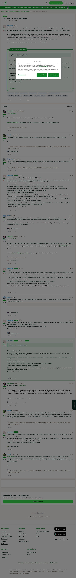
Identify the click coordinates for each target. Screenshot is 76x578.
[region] (38, 68)
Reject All (42, 75)
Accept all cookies (54, 75)
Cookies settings (22, 74)
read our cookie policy (43, 66)
